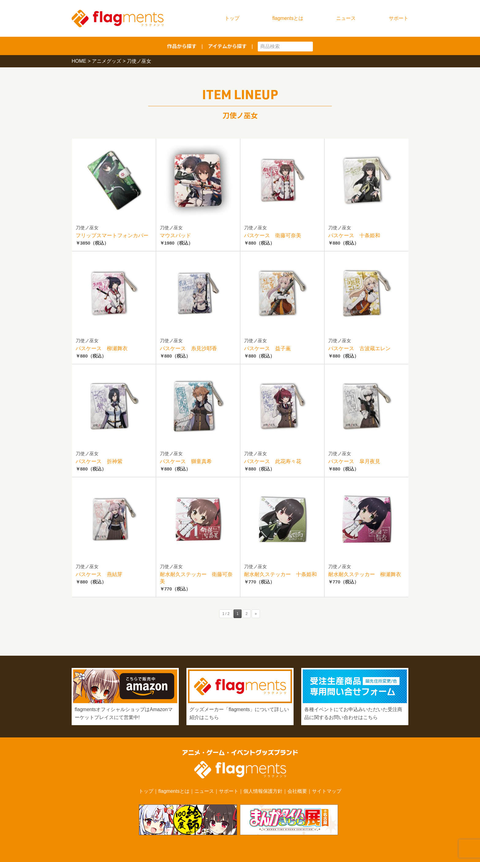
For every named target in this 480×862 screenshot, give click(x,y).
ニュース (346, 18)
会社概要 (297, 791)
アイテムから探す (227, 46)
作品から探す (182, 46)
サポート (398, 18)
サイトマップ (326, 791)
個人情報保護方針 (263, 791)
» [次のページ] (256, 614)
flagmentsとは (287, 18)
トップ (232, 18)
